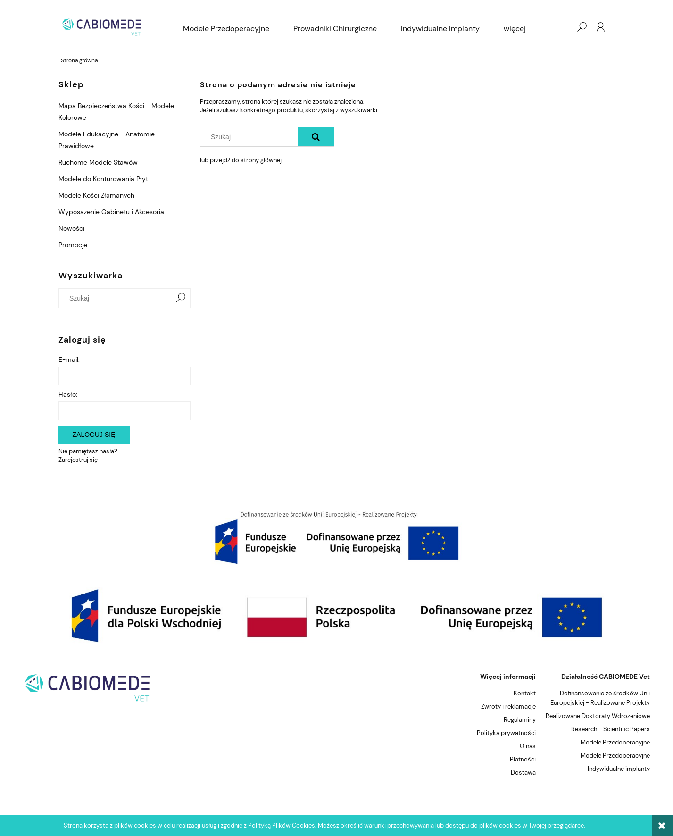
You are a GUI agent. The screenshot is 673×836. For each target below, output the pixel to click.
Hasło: (67, 394)
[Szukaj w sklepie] (116, 298)
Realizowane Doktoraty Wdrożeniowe (598, 716)
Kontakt (525, 693)
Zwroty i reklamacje (508, 706)
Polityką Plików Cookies (281, 825)
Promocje (72, 245)
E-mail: (69, 359)
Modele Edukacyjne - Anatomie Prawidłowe (106, 140)
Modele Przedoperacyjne (615, 742)
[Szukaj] (180, 298)
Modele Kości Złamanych (96, 195)
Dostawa (523, 773)
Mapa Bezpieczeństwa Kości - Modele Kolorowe (116, 111)
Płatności (523, 759)
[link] (336, 538)
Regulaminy (520, 720)
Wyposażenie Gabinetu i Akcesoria (111, 212)
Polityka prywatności (506, 733)
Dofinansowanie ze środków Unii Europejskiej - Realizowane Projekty (600, 698)
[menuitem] (226, 29)
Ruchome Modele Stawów (98, 162)
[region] (336, 538)
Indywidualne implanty (619, 769)
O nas (528, 746)
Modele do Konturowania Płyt (103, 179)
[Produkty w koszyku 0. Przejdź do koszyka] (562, 27)
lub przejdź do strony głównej (241, 160)
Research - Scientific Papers (610, 729)
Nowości (71, 228)
